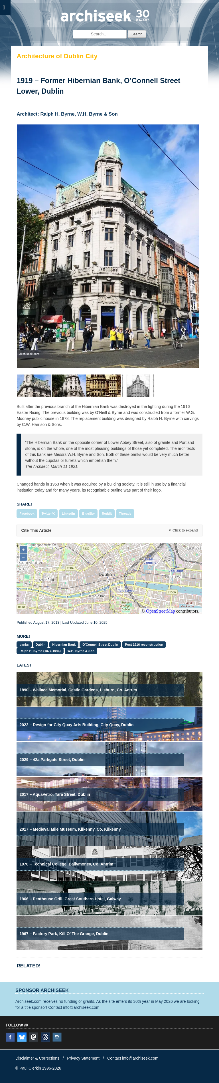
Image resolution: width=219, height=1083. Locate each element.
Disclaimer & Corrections (37, 1058)
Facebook (26, 513)
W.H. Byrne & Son (81, 651)
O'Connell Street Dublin (100, 644)
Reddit (107, 513)
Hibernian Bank (64, 644)
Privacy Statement (83, 1058)
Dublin (41, 644)
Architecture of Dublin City (57, 56)
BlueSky (88, 513)
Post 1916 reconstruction (144, 644)
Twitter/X (48, 513)
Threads (125, 513)
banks (24, 644)
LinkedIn (68, 513)
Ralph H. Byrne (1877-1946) (39, 651)
